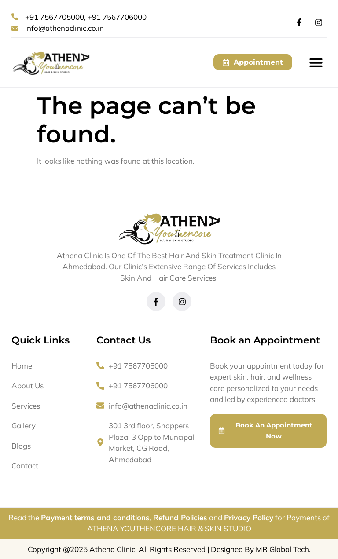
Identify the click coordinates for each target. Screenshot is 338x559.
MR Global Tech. (283, 549)
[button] (316, 62)
